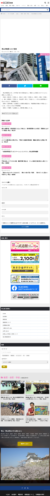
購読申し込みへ (25, 443)
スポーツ (18, 5)
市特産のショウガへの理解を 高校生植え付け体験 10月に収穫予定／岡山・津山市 (12, 419)
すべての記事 (11, 13)
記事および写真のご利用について (10, 334)
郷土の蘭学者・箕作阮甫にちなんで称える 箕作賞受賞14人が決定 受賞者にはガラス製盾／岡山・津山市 (25, 129)
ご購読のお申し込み (7, 328)
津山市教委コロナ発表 (36, 13)
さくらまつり (18, 355)
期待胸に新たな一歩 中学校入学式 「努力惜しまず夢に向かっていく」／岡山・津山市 (37, 398)
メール (4, 209)
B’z (23, 355)
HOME (2, 5)
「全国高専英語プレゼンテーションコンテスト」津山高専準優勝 (20, 151)
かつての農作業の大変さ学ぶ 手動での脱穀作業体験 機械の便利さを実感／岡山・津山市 (24, 141)
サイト (3, 216)
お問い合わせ (6, 331)
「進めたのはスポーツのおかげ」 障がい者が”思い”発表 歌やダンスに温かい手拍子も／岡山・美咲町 (25, 173)
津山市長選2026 (6, 355)
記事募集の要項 (6, 325)
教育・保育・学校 (25, 13)
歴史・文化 (29, 5)
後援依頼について (7, 322)
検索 (4, 366)
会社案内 (5, 316)
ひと (39, 5)
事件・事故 (11, 5)
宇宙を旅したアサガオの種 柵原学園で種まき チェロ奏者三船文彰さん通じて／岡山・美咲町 (25, 162)
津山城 (28, 355)
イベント (24, 5)
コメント (4, 187)
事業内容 (5, 319)
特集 (7, 5)
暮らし (42, 5)
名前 (3, 203)
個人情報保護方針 (7, 336)
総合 (47, 5)
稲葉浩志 (12, 355)
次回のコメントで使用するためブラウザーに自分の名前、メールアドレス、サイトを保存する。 (24, 222)
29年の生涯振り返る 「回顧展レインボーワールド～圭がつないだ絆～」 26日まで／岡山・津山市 (37, 420)
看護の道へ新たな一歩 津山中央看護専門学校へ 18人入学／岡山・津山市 (12, 398)
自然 (35, 5)
